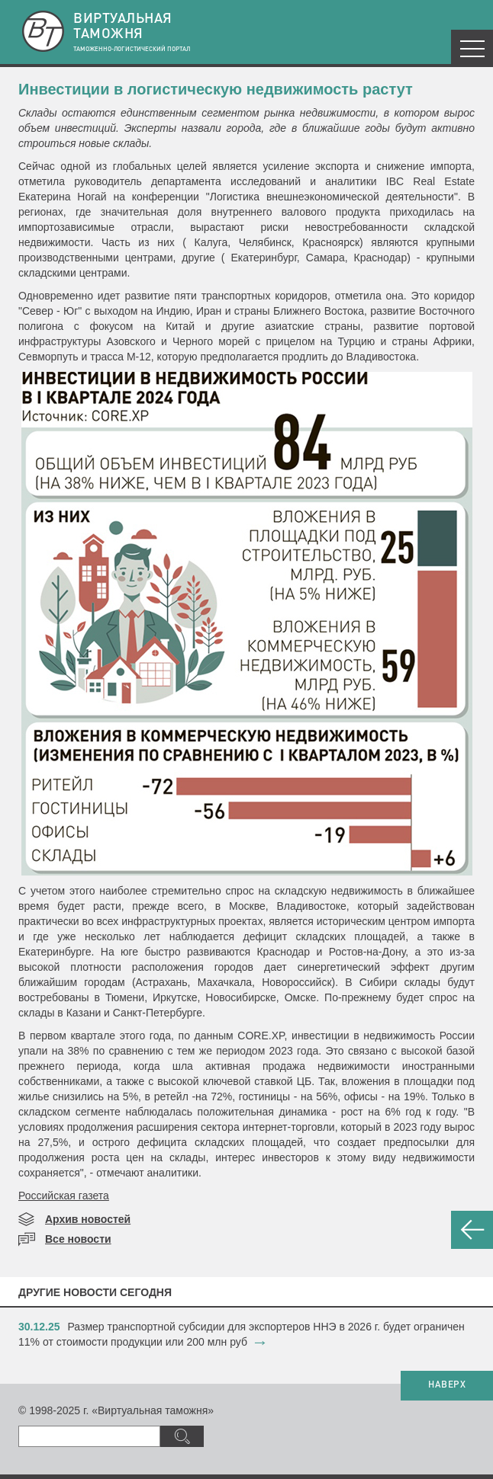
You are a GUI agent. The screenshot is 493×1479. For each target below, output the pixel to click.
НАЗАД (472, 1230)
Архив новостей (87, 1219)
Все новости (78, 1239)
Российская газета (63, 1195)
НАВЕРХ (447, 1385)
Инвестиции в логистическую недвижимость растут (215, 89)
